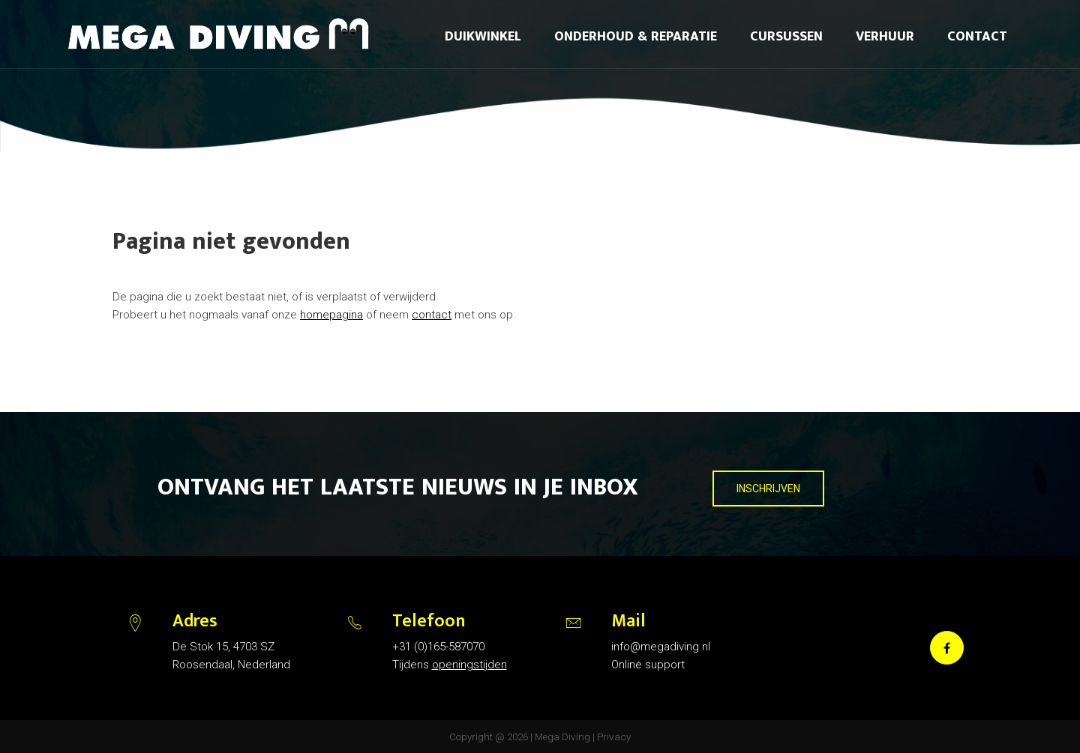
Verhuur (885, 36)
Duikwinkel (483, 36)
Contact (977, 36)
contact (432, 314)
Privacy (614, 737)
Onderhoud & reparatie (635, 36)
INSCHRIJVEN (768, 489)
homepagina (331, 314)
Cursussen (786, 36)
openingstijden (469, 664)
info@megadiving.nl (660, 646)
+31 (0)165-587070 (438, 646)
